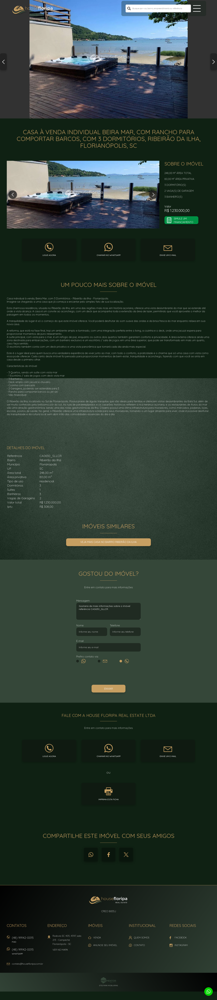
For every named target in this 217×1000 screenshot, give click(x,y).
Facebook (108, 854)
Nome (80, 625)
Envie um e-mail (168, 255)
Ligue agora (49, 255)
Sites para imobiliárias (108, 985)
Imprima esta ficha (108, 799)
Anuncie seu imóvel (105, 945)
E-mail (80, 641)
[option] (108, 59)
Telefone (115, 625)
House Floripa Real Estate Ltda (109, 900)
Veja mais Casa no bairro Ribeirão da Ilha (108, 542)
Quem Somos (141, 937)
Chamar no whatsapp (109, 255)
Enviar (108, 688)
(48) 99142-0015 (28, 941)
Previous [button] (3, 61)
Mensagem (83, 600)
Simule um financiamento (183, 220)
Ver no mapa (60, 949)
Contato (139, 945)
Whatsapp (91, 854)
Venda (97, 937)
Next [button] (213, 61)
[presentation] (108, 675)
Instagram (181, 945)
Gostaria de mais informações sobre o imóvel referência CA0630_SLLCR (108, 611)
